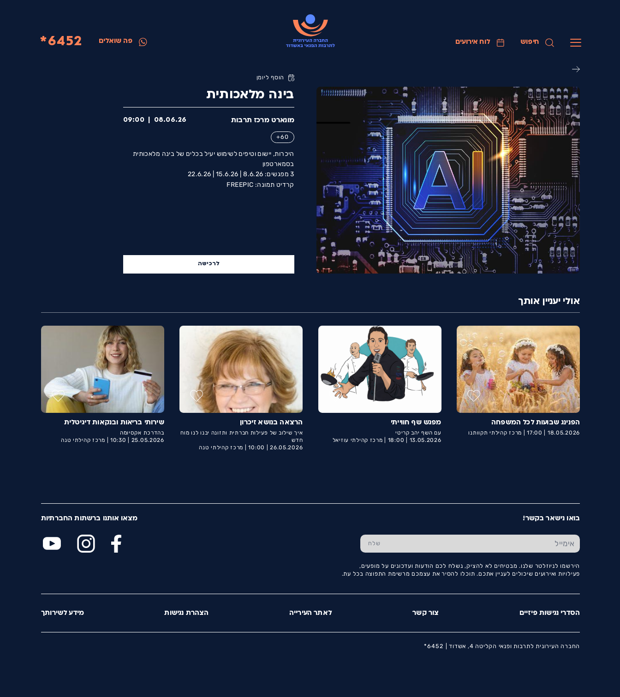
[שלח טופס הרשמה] (374, 544)
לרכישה (208, 264)
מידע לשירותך (62, 613)
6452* (60, 41)
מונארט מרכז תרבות (262, 120)
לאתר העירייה (310, 613)
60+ (282, 136)
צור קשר (425, 613)
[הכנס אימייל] (483, 544)
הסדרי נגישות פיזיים (549, 613)
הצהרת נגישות (186, 613)
